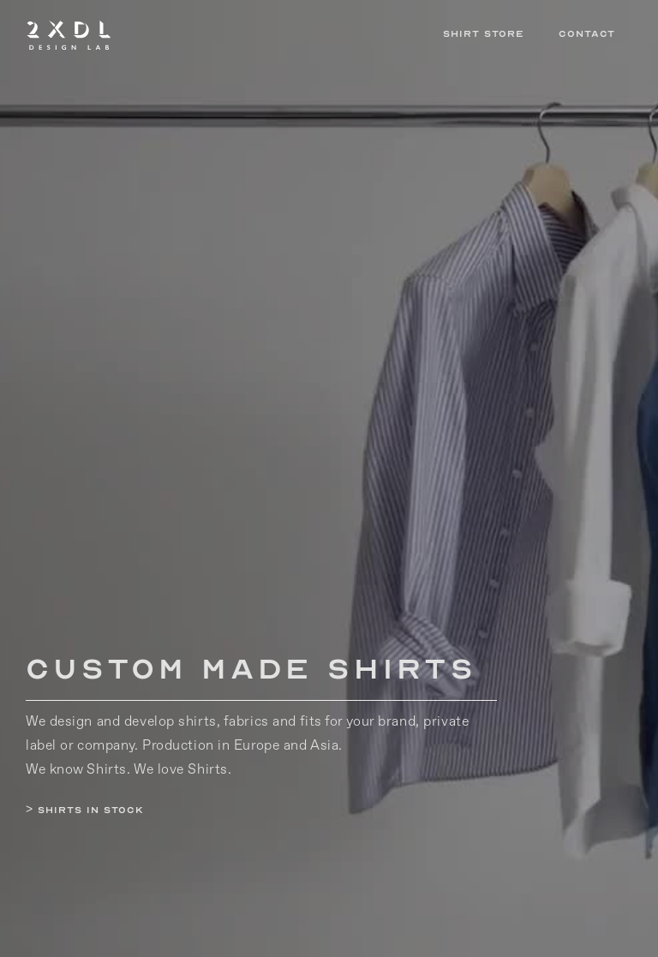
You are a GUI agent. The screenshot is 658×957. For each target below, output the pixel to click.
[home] (226, 34)
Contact (587, 33)
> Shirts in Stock (85, 810)
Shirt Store (483, 33)
